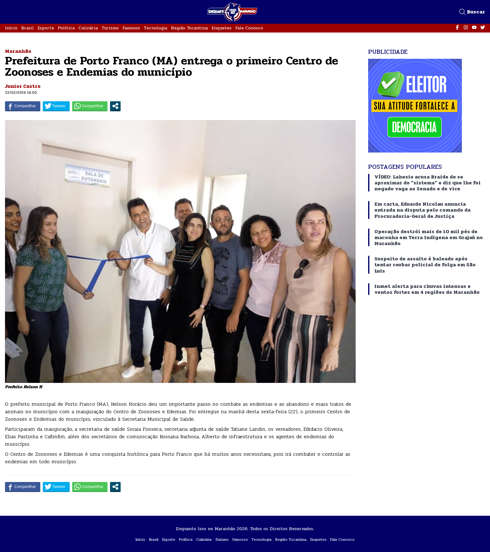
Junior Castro (23, 86)
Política (66, 28)
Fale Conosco (249, 28)
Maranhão (18, 51)
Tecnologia (155, 28)
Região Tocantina (189, 28)
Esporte (46, 28)
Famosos (131, 28)
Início (11, 28)
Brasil (27, 28)
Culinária (88, 28)
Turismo (110, 28)
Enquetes (222, 28)
